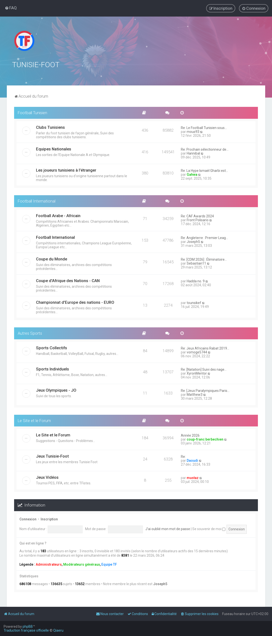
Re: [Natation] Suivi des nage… (204, 369)
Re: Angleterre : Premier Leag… (204, 238)
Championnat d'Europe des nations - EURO (75, 302)
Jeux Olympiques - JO (56, 389)
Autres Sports (30, 333)
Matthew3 (194, 394)
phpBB (28, 626)
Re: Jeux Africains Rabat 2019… (205, 348)
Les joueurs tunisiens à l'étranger (66, 169)
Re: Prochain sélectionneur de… (204, 149)
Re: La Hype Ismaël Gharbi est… (204, 170)
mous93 (193, 131)
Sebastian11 (196, 263)
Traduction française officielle (26, 630)
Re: (183, 457)
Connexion (27, 519)
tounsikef (194, 302)
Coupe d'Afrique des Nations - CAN (68, 280)
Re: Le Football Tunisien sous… (204, 127)
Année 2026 (190, 435)
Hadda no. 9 (196, 281)
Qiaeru (58, 630)
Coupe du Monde (51, 258)
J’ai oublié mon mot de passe (167, 529)
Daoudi (192, 460)
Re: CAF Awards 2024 (197, 216)
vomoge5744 (197, 352)
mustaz (193, 478)
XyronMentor (197, 373)
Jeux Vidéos (47, 477)
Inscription (49, 519)
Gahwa (192, 174)
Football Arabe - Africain (58, 215)
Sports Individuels (52, 368)
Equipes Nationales (53, 148)
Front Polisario (198, 220)
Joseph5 (193, 241)
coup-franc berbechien (205, 439)
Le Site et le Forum (34, 420)
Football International (36, 200)
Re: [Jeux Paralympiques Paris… (205, 390)
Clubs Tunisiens (50, 127)
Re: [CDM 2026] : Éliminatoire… (204, 259)
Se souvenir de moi (208, 529)
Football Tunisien (32, 112)
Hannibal (193, 153)
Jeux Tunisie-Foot (52, 456)
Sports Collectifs (51, 347)
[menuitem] (11, 7)
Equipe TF (109, 564)
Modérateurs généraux (81, 564)
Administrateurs (49, 564)
